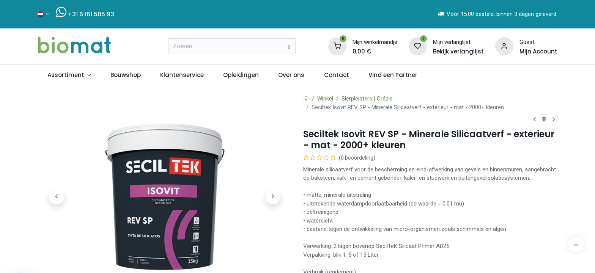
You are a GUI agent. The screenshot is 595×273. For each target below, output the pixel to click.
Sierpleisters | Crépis (367, 98)
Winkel (325, 98)
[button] (57, 196)
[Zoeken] (289, 46)
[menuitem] (69, 75)
